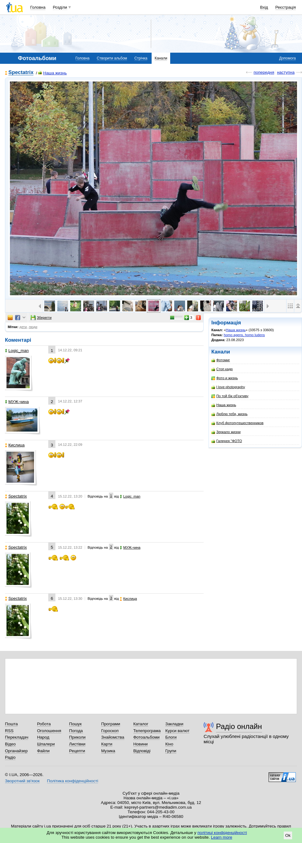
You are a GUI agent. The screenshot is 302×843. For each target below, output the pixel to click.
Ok (288, 835)
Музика (108, 751)
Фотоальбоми (146, 737)
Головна (37, 7)
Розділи (60, 7)
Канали (161, 58)
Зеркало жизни (226, 432)
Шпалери (46, 744)
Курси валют (177, 730)
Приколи (77, 737)
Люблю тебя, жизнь (229, 414)
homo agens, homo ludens (244, 335)
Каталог (141, 724)
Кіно (169, 744)
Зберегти (41, 317)
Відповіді (142, 751)
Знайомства (112, 737)
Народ (43, 737)
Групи (170, 751)
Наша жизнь (52, 73)
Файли (43, 751)
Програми (110, 724)
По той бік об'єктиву (229, 396)
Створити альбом (112, 58)
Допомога (287, 58)
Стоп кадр (222, 369)
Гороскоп (110, 730)
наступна (286, 72)
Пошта (11, 724)
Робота (44, 724)
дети (23, 327)
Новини (140, 744)
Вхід (264, 7)
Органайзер (16, 751)
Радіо (10, 757)
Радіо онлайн (239, 726)
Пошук (75, 724)
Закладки (174, 724)
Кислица (15, 445)
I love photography (228, 387)
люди (33, 327)
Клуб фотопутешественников (237, 423)
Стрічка (140, 58)
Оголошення (49, 730)
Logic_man (17, 350)
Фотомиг (220, 360)
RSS (9, 730)
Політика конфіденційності (72, 781)
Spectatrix (20, 72)
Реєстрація (285, 7)
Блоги (171, 737)
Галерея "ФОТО (226, 441)
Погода (76, 730)
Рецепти (77, 751)
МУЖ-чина (17, 401)
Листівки (77, 744)
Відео (10, 744)
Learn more (221, 837)
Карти (106, 744)
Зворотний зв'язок (22, 781)
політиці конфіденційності (222, 832)
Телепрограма (147, 730)
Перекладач (16, 737)
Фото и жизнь (224, 378)
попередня (263, 72)
